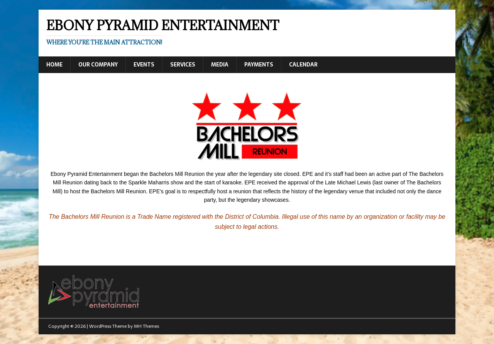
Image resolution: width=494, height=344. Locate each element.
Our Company (98, 64)
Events (144, 64)
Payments (258, 64)
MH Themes (146, 326)
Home (54, 64)
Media (219, 64)
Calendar (303, 64)
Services (182, 64)
